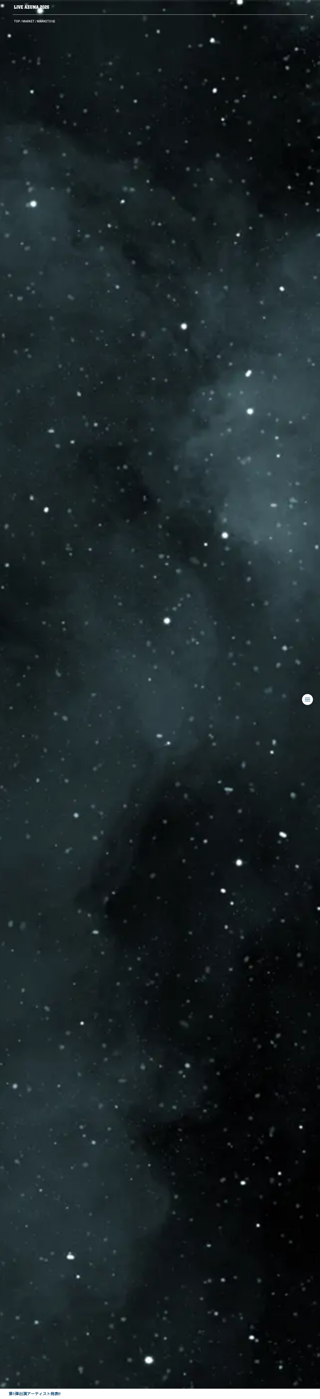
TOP (17, 21)
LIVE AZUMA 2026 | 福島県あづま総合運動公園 (31, 7)
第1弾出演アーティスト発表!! (35, 1394)
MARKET (28, 21)
